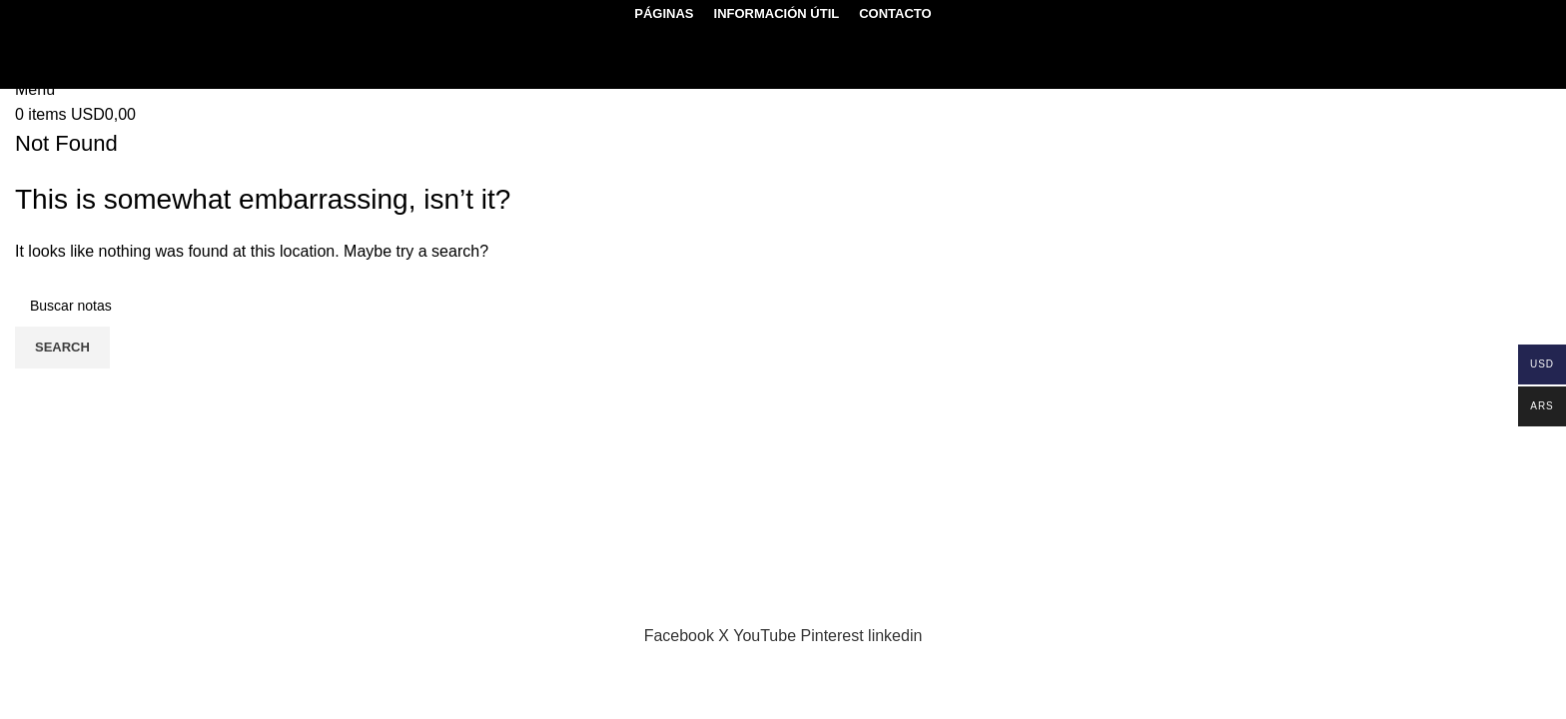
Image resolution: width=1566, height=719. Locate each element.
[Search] (40, 38)
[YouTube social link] (766, 635)
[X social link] (725, 635)
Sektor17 (273, 610)
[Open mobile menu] (35, 89)
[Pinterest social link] (835, 635)
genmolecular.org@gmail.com (144, 585)
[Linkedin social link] (895, 635)
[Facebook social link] (681, 635)
